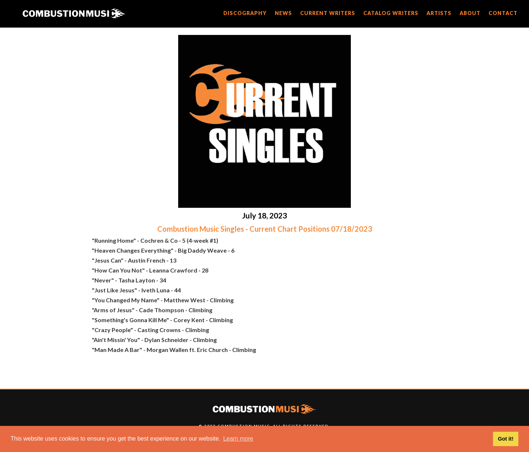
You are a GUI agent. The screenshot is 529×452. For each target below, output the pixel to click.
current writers (327, 13)
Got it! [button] (505, 439)
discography (245, 13)
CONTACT (503, 13)
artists (439, 13)
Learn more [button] (238, 438)
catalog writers (390, 13)
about (470, 13)
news (283, 13)
